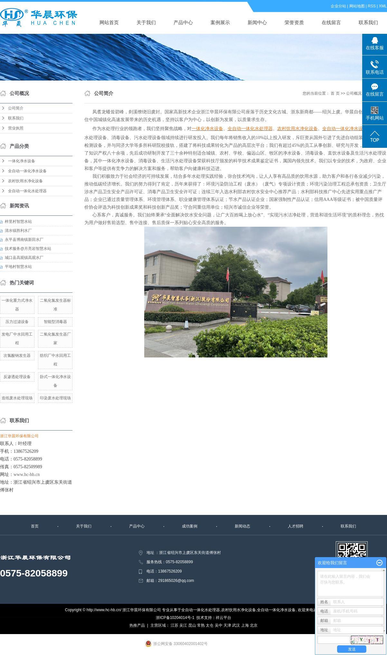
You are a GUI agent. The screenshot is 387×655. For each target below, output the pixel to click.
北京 (254, 625)
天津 (227, 625)
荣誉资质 (294, 22)
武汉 (236, 625)
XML (383, 6)
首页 (35, 526)
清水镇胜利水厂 (18, 230)
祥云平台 (223, 617)
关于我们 (146, 22)
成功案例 (189, 526)
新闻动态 (242, 526)
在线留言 (331, 22)
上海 (245, 625)
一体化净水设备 (21, 161)
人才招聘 (295, 526)
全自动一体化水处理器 (27, 191)
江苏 (174, 625)
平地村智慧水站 (18, 266)
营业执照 (16, 128)
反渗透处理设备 (17, 377)
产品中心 (183, 22)
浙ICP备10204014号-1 (175, 617)
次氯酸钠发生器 (17, 355)
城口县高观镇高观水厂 (24, 257)
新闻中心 (257, 22)
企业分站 (338, 6)
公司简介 (16, 108)
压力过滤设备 (17, 321)
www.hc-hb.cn (27, 474)
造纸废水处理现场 (17, 398)
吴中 (218, 625)
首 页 (335, 93)
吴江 (183, 625)
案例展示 (220, 22)
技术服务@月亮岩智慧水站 (28, 248)
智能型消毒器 (55, 321)
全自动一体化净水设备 (27, 171)
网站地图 (357, 6)
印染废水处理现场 (55, 398)
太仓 (209, 625)
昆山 (192, 625)
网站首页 (109, 22)
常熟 (201, 625)
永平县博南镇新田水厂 (24, 239)
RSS (372, 6)
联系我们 (368, 22)
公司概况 (354, 93)
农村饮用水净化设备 (25, 181)
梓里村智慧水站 (18, 221)
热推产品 (137, 625)
